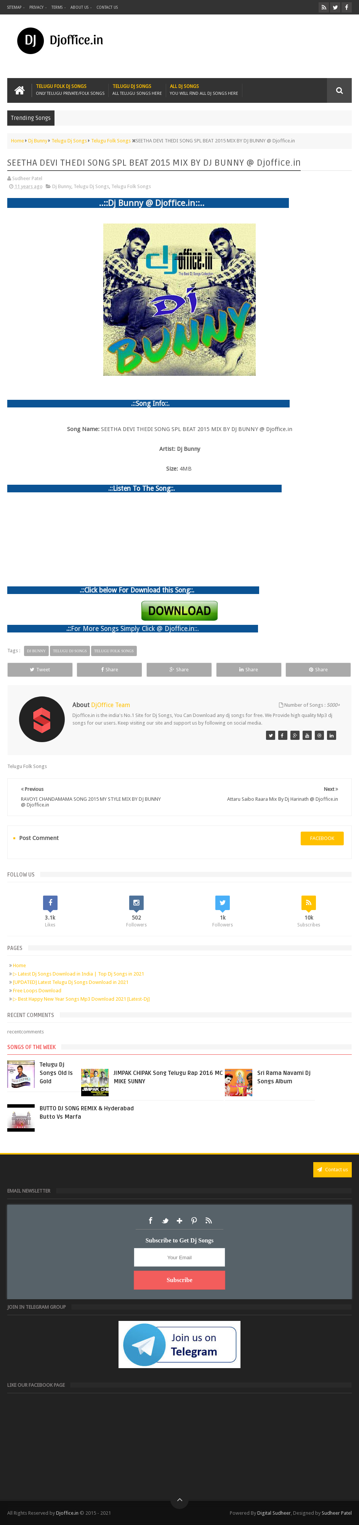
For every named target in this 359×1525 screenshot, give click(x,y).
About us (79, 7)
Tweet (40, 669)
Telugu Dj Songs (137, 90)
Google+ (179, 1220)
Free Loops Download (37, 990)
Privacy (36, 7)
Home (19, 965)
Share (109, 669)
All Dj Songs (204, 90)
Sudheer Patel (337, 1513)
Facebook (150, 1220)
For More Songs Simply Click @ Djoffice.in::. (135, 628)
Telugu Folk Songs (131, 186)
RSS (208, 1220)
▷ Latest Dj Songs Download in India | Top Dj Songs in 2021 (78, 974)
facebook (322, 838)
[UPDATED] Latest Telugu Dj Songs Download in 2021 (70, 982)
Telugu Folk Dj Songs (70, 90)
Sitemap (14, 7)
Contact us (107, 7)
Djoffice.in (67, 1513)
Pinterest (194, 1220)
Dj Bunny (61, 186)
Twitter (165, 1220)
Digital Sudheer (274, 1513)
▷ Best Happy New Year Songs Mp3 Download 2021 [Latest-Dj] (81, 999)
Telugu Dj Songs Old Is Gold (56, 1073)
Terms (57, 7)
